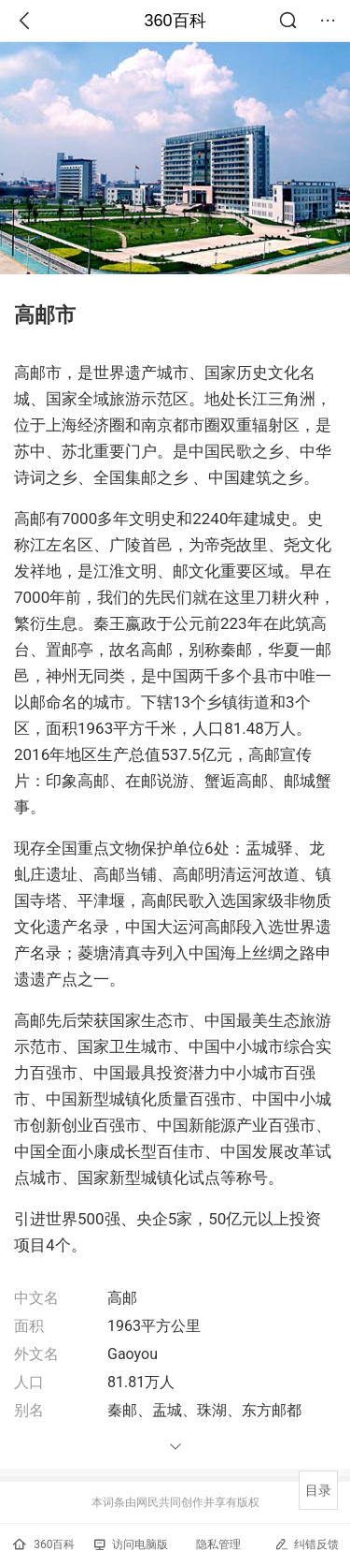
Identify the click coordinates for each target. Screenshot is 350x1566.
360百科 (174, 20)
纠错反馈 (306, 1544)
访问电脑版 (131, 1544)
